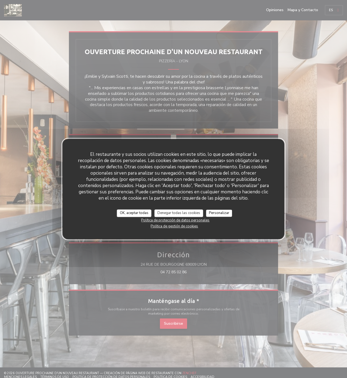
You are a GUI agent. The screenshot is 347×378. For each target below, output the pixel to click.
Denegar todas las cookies (178, 212)
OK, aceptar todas (134, 212)
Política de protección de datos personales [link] (175, 220)
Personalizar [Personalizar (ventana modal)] (219, 212)
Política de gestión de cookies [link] (174, 226)
